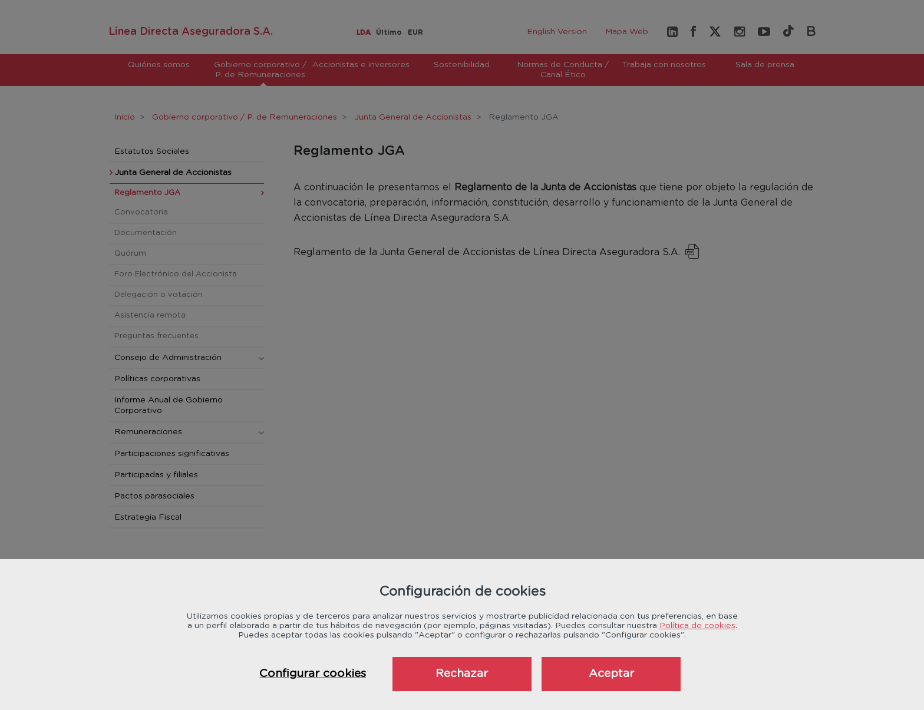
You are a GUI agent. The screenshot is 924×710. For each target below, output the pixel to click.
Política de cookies (697, 626)
